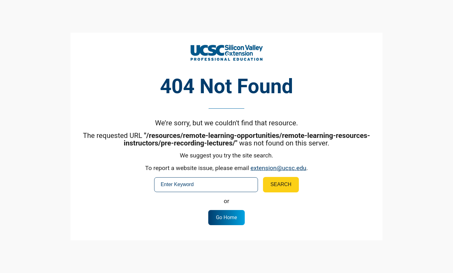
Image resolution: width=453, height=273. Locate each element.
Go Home (226, 217)
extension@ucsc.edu (278, 168)
